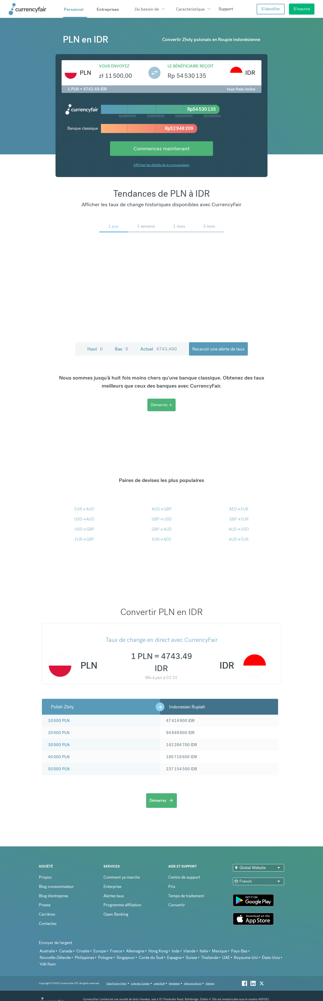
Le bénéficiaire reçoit (190, 66)
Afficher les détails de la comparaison (161, 165)
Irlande (189, 951)
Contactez (48, 923)
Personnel (73, 9)
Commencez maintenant (161, 148)
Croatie (82, 951)
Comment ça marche (121, 877)
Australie (47, 951)
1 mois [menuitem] (179, 226)
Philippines (84, 957)
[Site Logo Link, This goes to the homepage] (34, 9)
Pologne (105, 957)
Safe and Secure (193, 983)
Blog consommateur (56, 886)
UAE (226, 957)
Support (226, 9)
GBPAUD (162, 529)
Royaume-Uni (246, 957)
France (116, 951)
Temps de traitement (186, 896)
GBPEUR (239, 519)
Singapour (126, 957)
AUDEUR (239, 539)
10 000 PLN (59, 720)
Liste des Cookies (140, 983)
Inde (175, 951)
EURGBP (84, 539)
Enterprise (112, 886)
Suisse (191, 957)
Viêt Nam (48, 964)
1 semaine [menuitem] (146, 226)
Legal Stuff (159, 983)
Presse (44, 905)
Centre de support (184, 877)
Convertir (176, 905)
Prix (171, 886)
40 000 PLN (59, 757)
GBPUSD (162, 519)
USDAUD (84, 519)
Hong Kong (158, 951)
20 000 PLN (59, 732)
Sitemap (210, 983)
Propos (45, 877)
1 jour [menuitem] (113, 226)
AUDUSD (239, 529)
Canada (65, 951)
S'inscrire (301, 9)
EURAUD (84, 509)
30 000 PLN (59, 744)
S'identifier (270, 9)
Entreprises (108, 9)
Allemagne (135, 951)
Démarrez (161, 404)
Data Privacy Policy (116, 983)
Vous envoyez (114, 66)
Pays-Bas (239, 951)
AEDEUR (238, 509)
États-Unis (271, 957)
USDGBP (84, 529)
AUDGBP (162, 509)
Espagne (174, 957)
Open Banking (115, 914)
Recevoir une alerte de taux (218, 349)
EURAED (161, 539)
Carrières (47, 914)
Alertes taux (113, 896)
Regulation (174, 983)
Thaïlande (209, 957)
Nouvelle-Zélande (55, 957)
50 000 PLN (59, 769)
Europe (99, 951)
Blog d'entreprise (53, 896)
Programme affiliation (122, 905)
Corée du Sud (151, 957)
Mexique (219, 951)
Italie (204, 951)
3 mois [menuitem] (209, 226)
